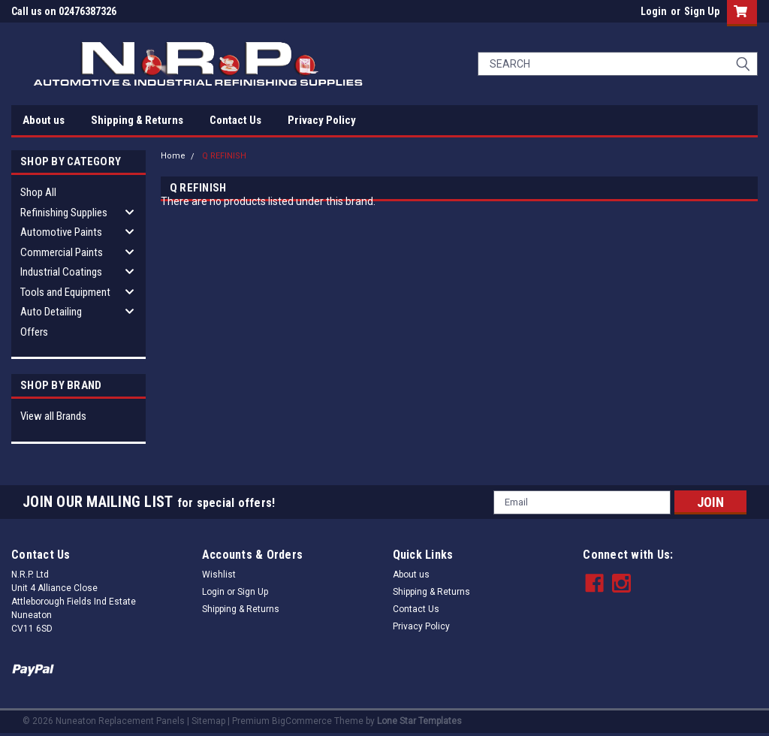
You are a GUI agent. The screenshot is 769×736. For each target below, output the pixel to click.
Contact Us (235, 120)
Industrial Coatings (61, 272)
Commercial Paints (61, 252)
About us (44, 120)
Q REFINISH (224, 156)
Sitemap (208, 721)
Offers (34, 332)
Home (173, 156)
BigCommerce (302, 721)
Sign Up (701, 11)
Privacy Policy (322, 120)
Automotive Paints (61, 232)
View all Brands (53, 416)
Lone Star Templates (419, 721)
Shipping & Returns (137, 120)
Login (654, 11)
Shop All (38, 192)
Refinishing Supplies (63, 212)
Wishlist (219, 574)
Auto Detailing (51, 311)
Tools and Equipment (65, 292)
